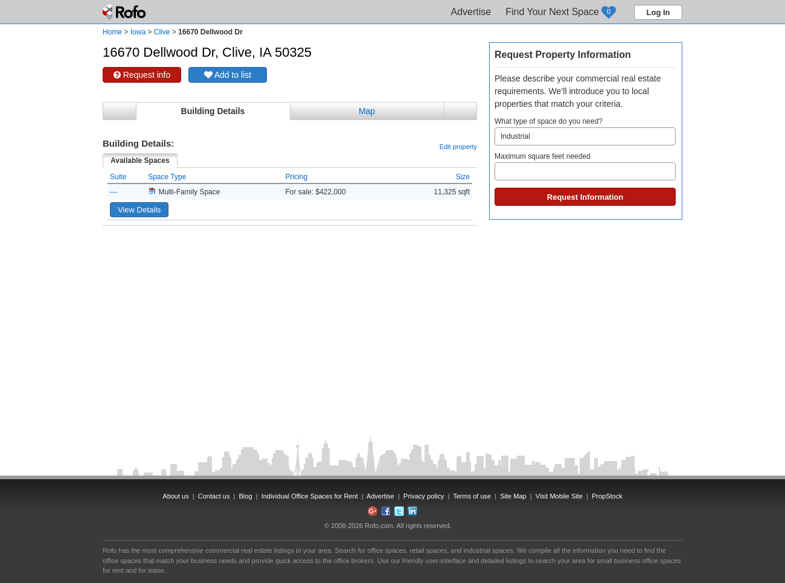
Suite (118, 177)
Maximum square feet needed (585, 166)
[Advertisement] (290, 256)
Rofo (125, 12)
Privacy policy (423, 496)
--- (113, 192)
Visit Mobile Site (559, 496)
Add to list (228, 75)
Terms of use (472, 496)
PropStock (607, 496)
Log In (658, 12)
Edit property (458, 146)
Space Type (167, 177)
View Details (139, 209)
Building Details (213, 111)
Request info (142, 75)
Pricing (297, 177)
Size (463, 177)
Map (367, 111)
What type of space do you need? (585, 131)
